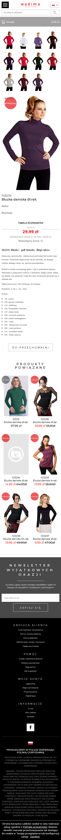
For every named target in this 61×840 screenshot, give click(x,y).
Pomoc (30, 654)
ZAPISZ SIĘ (30, 607)
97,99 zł (16, 425)
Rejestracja (30, 696)
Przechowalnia (30, 692)
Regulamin (30, 667)
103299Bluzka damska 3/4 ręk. (16, 537)
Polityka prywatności (30, 663)
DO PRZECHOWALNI (30, 347)
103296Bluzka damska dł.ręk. (45, 420)
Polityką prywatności (35, 827)
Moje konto (30, 678)
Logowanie (30, 683)
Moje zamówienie (31, 687)
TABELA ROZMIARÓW (30, 222)
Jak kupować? (30, 671)
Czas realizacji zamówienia (30, 630)
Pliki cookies (30, 712)
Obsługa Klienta (30, 625)
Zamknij (35, 836)
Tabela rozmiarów (30, 646)
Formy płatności (30, 638)
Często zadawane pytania (30, 658)
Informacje (30, 703)
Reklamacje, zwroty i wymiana (31, 642)
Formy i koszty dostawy (30, 634)
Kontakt (30, 716)
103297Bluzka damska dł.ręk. (45, 537)
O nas (30, 708)
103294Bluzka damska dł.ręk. (16, 479)
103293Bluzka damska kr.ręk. (45, 479)
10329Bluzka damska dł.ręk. (16, 420)
